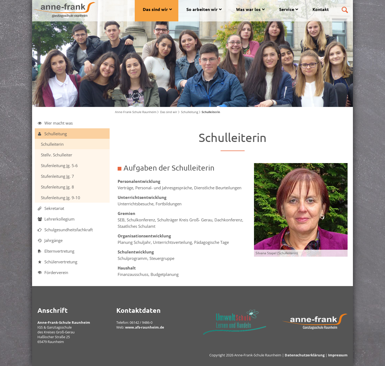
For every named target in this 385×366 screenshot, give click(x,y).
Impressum (338, 355)
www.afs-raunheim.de (144, 327)
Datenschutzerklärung (305, 355)
